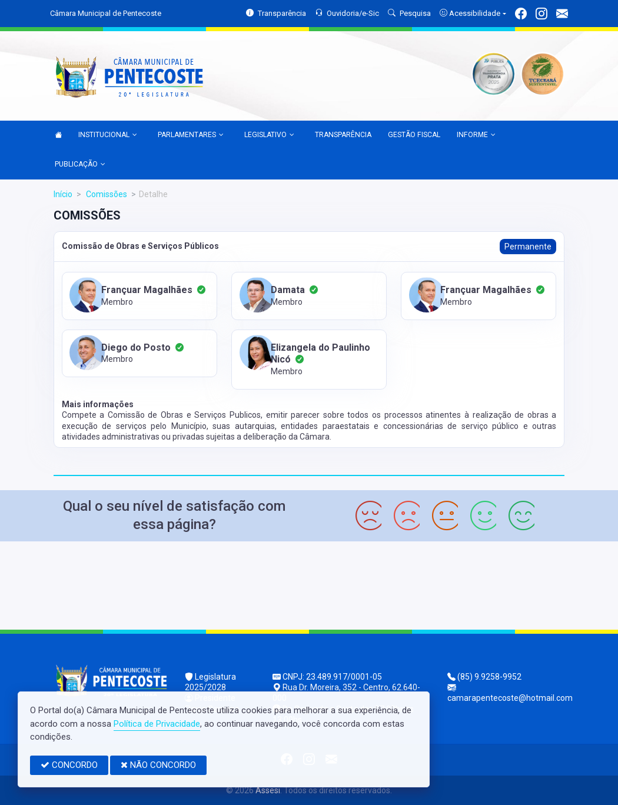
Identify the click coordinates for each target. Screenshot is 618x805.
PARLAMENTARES (191, 135)
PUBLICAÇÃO (80, 164)
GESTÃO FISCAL (414, 135)
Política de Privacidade (157, 723)
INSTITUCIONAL (107, 135)
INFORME (476, 135)
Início (63, 194)
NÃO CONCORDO (158, 765)
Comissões (105, 194)
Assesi (267, 790)
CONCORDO (69, 765)
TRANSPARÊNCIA (343, 135)
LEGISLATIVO (269, 135)
